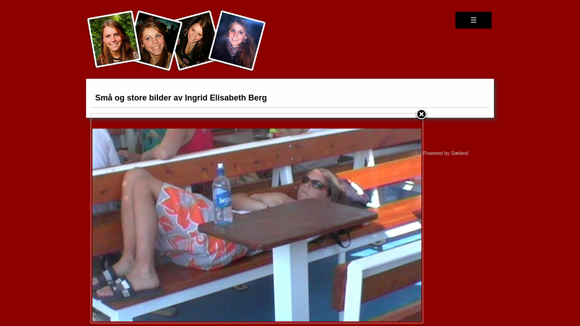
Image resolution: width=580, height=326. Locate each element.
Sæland (459, 153)
